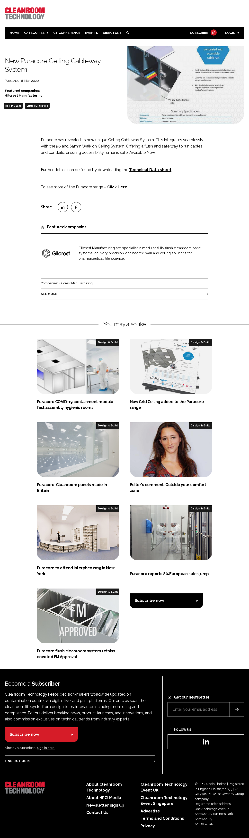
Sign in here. (46, 748)
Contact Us (97, 812)
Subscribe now (149, 600)
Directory (112, 33)
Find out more (18, 761)
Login (230, 33)
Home (14, 33)
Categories (34, 33)
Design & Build (13, 106)
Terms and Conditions (162, 818)
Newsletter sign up (105, 805)
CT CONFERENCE (66, 33)
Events (91, 33)
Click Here (117, 187)
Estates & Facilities (37, 106)
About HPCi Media (103, 797)
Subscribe (202, 33)
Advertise (150, 811)
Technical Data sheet (150, 169)
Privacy (148, 826)
